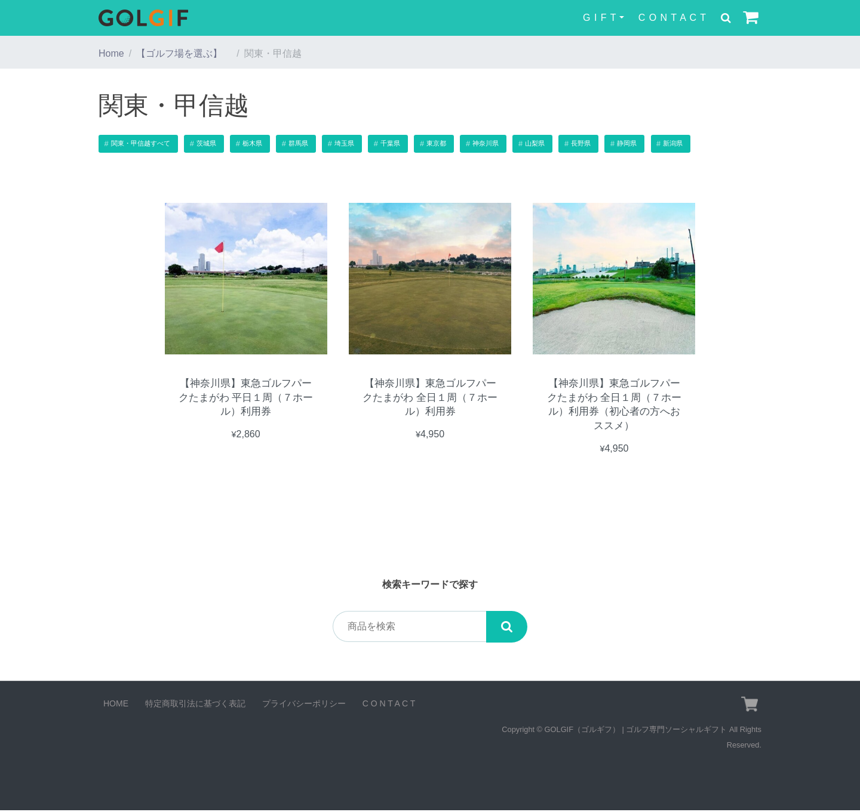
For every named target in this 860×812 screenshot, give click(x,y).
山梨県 (535, 143)
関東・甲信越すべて (140, 143)
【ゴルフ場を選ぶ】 (184, 53)
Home (111, 53)
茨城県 (206, 143)
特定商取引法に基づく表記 (195, 705)
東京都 (436, 143)
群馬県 (298, 143)
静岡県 (627, 143)
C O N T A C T (672, 18)
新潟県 (673, 143)
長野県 (581, 143)
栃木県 (252, 143)
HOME (115, 705)
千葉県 (390, 143)
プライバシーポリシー (304, 705)
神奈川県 (485, 143)
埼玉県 (344, 143)
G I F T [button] (599, 18)
